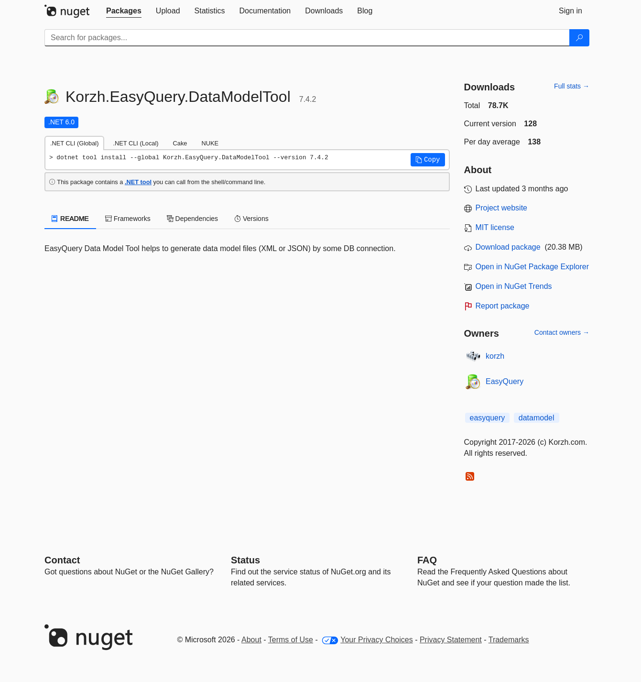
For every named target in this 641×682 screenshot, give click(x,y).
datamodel (536, 418)
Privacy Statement (451, 640)
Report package (503, 306)
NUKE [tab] (209, 143)
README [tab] (70, 218)
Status (245, 560)
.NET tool (138, 182)
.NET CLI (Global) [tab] (74, 143)
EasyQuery (504, 381)
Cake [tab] (180, 143)
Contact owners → (561, 332)
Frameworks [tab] (128, 218)
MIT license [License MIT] (495, 227)
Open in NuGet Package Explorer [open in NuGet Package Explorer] (532, 267)
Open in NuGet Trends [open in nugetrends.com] (514, 286)
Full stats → (571, 86)
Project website (502, 208)
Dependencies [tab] (192, 218)
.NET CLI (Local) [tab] (135, 143)
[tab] (124, 11)
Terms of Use (290, 640)
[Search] (579, 37)
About (251, 640)
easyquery (487, 418)
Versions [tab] (251, 218)
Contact (62, 560)
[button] (428, 159)
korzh (495, 356)
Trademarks (509, 640)
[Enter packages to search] (307, 37)
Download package (508, 247)
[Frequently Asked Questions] (427, 560)
